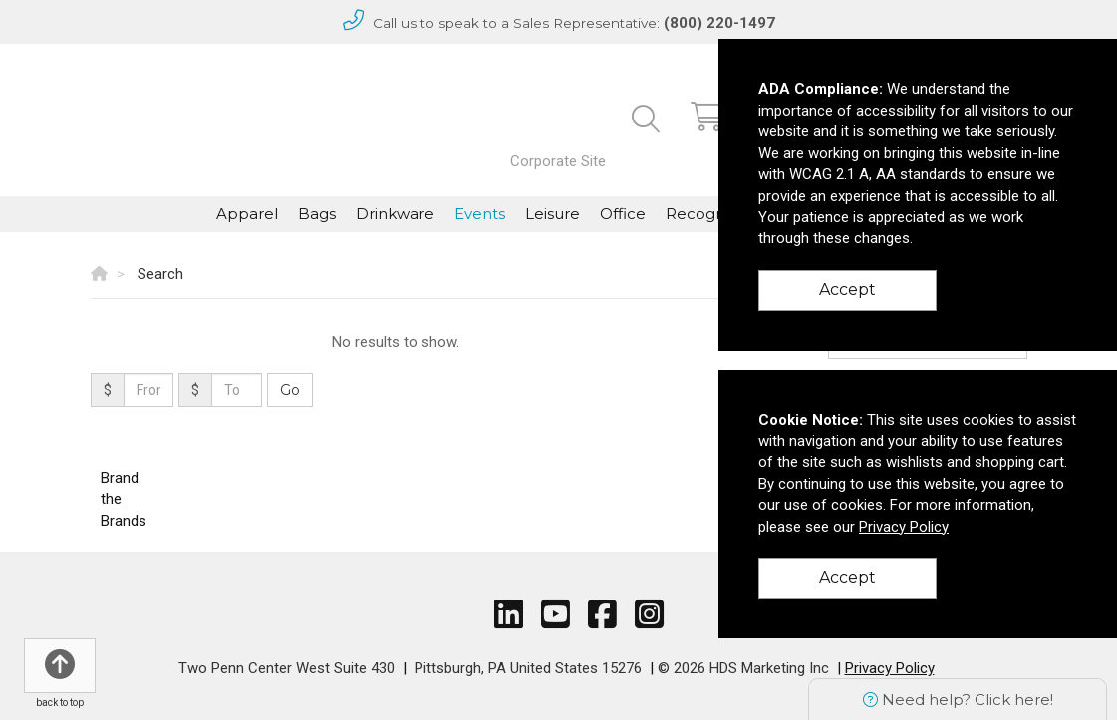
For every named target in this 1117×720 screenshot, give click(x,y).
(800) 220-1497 (719, 23)
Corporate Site (558, 161)
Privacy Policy (890, 668)
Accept (847, 289)
